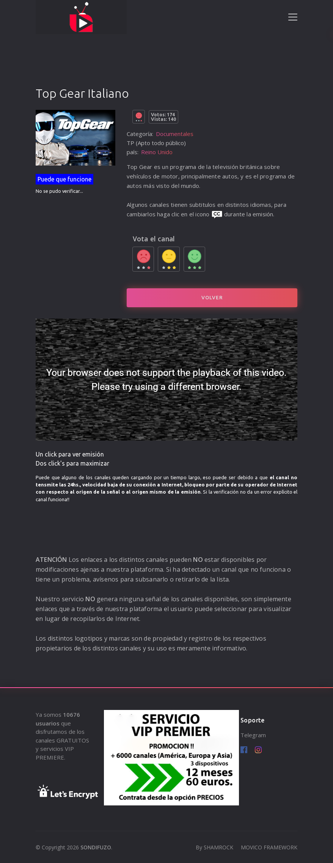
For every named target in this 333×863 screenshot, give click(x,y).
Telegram (253, 735)
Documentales (174, 134)
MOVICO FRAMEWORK (269, 847)
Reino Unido (157, 152)
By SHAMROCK (214, 847)
